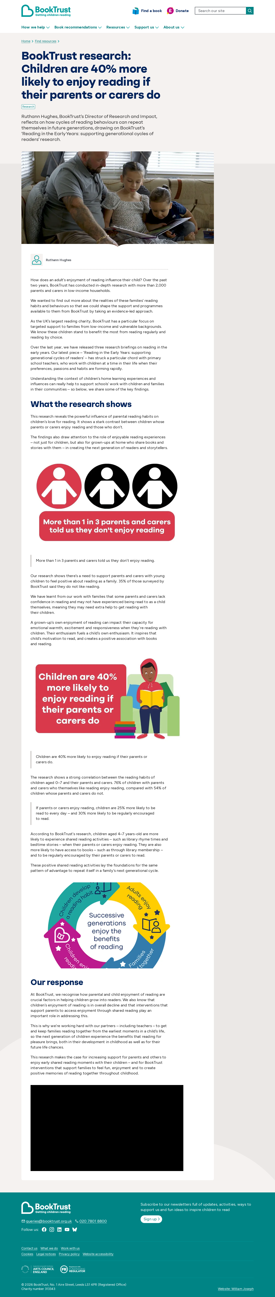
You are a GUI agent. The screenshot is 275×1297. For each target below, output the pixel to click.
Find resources (45, 41)
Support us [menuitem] (146, 27)
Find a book (151, 10)
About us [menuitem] (173, 27)
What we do (49, 1248)
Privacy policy (69, 1254)
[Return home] (45, 11)
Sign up (152, 1219)
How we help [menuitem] (35, 27)
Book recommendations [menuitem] (78, 27)
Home (25, 41)
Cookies (27, 1254)
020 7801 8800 (93, 1221)
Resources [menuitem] (118, 27)
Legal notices (46, 1254)
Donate (182, 10)
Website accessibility (98, 1254)
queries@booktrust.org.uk (49, 1221)
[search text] (220, 11)
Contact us (29, 1248)
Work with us (70, 1248)
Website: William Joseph (236, 1289)
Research (28, 106)
